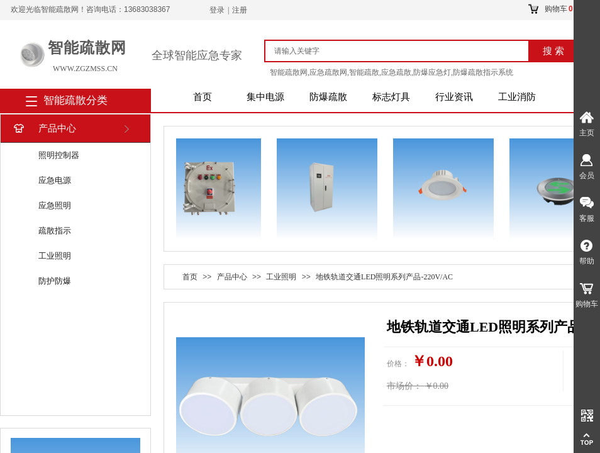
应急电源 (54, 180)
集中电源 (265, 97)
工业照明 (54, 255)
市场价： (404, 386)
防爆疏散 (328, 97)
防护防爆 (54, 281)
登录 (217, 10)
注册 (239, 10)
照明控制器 (58, 155)
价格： (398, 363)
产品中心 (43, 129)
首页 (202, 97)
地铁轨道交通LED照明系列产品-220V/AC (384, 276)
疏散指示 (54, 230)
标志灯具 (391, 97)
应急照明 (54, 205)
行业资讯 (454, 97)
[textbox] (402, 51)
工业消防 (517, 97)
